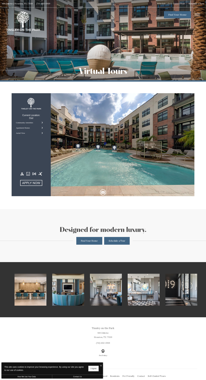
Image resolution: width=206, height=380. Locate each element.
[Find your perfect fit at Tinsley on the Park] (181, 290)
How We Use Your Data (27, 377)
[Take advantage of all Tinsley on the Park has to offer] (144, 290)
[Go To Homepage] (23, 21)
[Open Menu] (197, 15)
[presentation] (103, 144)
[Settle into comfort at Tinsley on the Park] (68, 290)
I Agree (93, 368)
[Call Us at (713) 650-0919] (43, 3)
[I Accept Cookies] (101, 366)
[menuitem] (115, 376)
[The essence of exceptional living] (106, 290)
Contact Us (77, 377)
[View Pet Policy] (103, 353)
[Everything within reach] (30, 290)
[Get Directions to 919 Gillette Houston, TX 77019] (17, 3)
